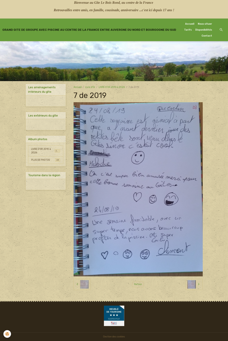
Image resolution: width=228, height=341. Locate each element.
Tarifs (188, 29)
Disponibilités (203, 29)
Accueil (189, 23)
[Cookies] (7, 334)
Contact (207, 35)
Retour (138, 284)
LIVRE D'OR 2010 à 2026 (112, 87)
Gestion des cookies (114, 336)
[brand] (89, 30)
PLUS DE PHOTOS (45, 160)
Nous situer (205, 23)
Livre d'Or (90, 87)
